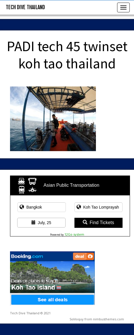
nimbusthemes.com (108, 319)
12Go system (74, 234)
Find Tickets (98, 222)
